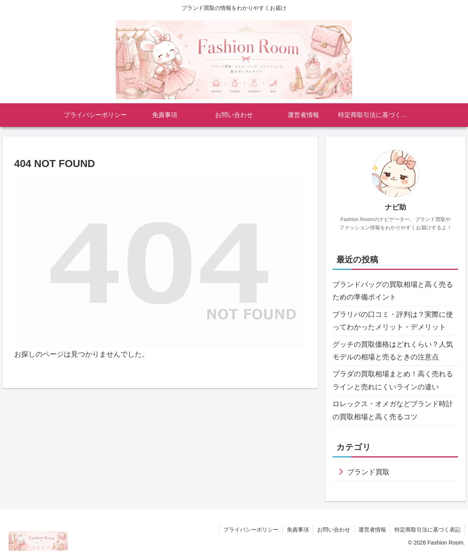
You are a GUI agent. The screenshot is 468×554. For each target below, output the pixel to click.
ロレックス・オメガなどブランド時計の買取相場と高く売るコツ (392, 410)
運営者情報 (372, 529)
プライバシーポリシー (251, 529)
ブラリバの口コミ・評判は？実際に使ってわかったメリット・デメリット (392, 320)
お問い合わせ (333, 529)
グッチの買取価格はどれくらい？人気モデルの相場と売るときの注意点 (392, 350)
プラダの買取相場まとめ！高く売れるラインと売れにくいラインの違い (392, 380)
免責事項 (298, 529)
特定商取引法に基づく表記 (427, 529)
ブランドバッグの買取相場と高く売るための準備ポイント (392, 291)
